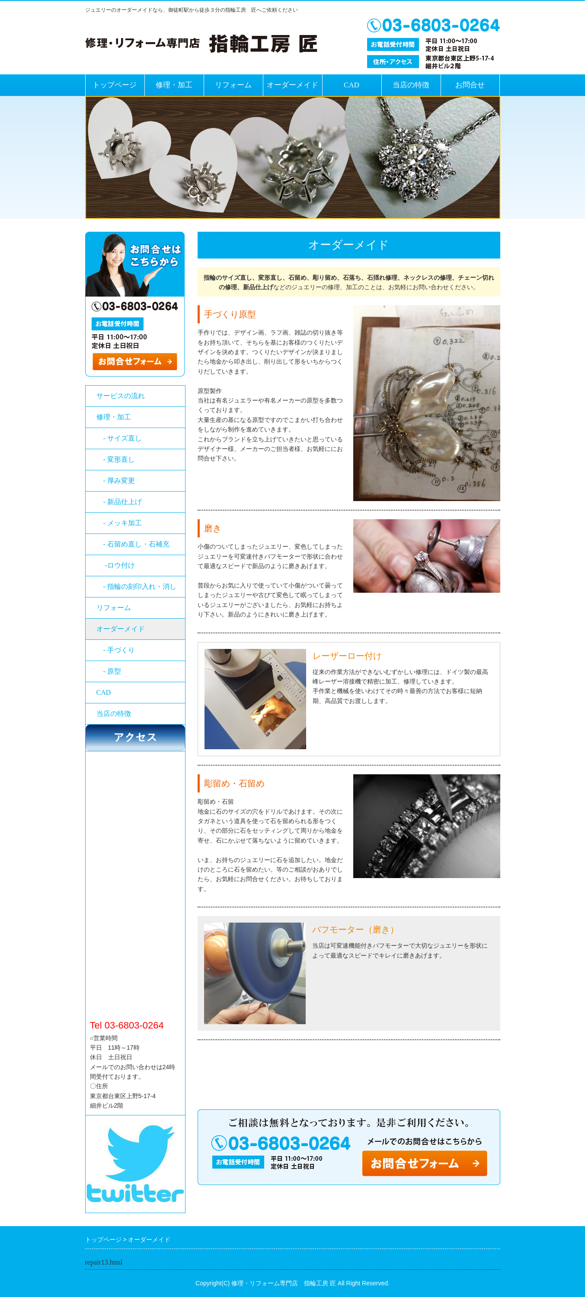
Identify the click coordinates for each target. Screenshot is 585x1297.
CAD (351, 85)
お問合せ (470, 85)
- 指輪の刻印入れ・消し (136, 586)
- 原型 (108, 671)
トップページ (115, 85)
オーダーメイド (292, 85)
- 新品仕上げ (119, 501)
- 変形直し (115, 459)
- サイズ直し (119, 438)
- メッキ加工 (119, 523)
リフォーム (233, 85)
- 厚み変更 (119, 480)
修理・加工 (174, 85)
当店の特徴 (411, 85)
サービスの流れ (120, 395)
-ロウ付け (119, 565)
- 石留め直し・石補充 (136, 544)
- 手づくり (115, 650)
